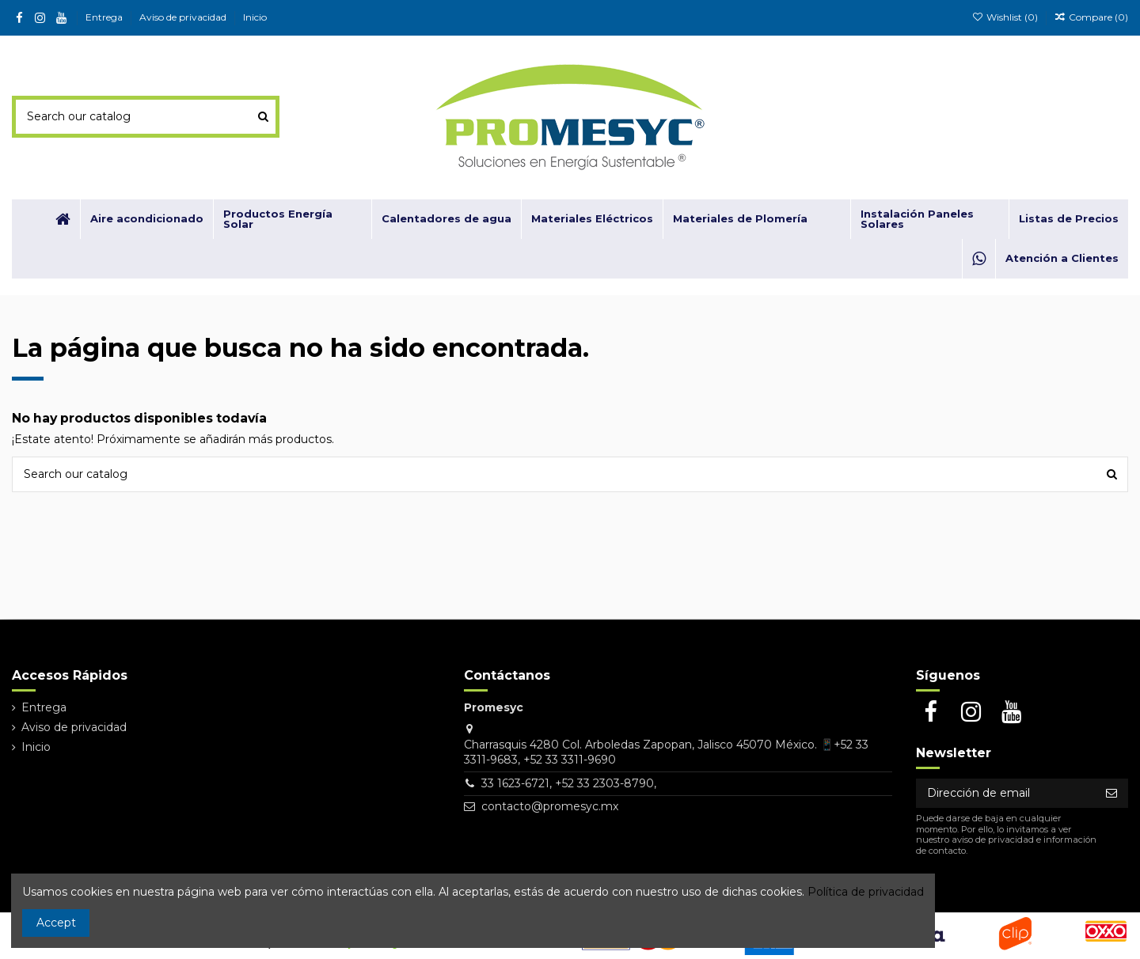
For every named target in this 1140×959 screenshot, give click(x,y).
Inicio (255, 17)
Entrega (105, 17)
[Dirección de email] (1005, 794)
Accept (56, 922)
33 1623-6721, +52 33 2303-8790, (568, 783)
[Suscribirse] (1111, 794)
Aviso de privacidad (184, 17)
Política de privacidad (866, 892)
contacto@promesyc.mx (549, 806)
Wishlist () (1005, 17)
